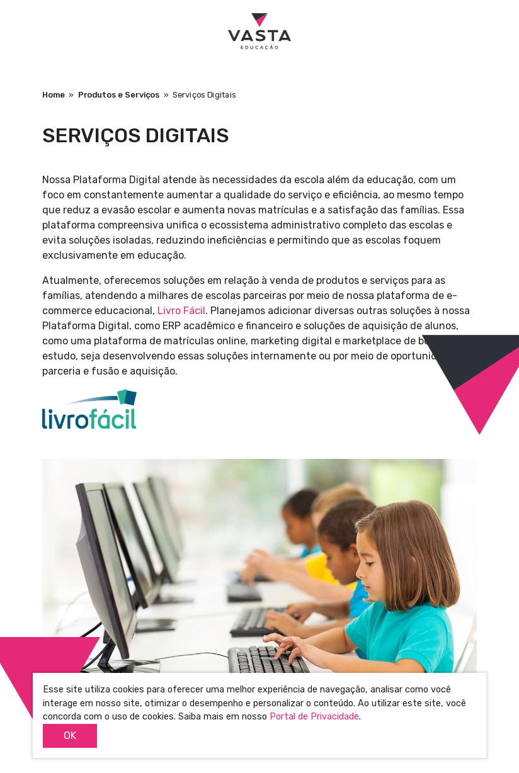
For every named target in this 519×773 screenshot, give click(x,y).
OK (70, 736)
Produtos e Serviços (119, 94)
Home (53, 94)
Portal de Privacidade (314, 716)
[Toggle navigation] (23, 31)
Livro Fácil (181, 311)
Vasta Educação (259, 31)
